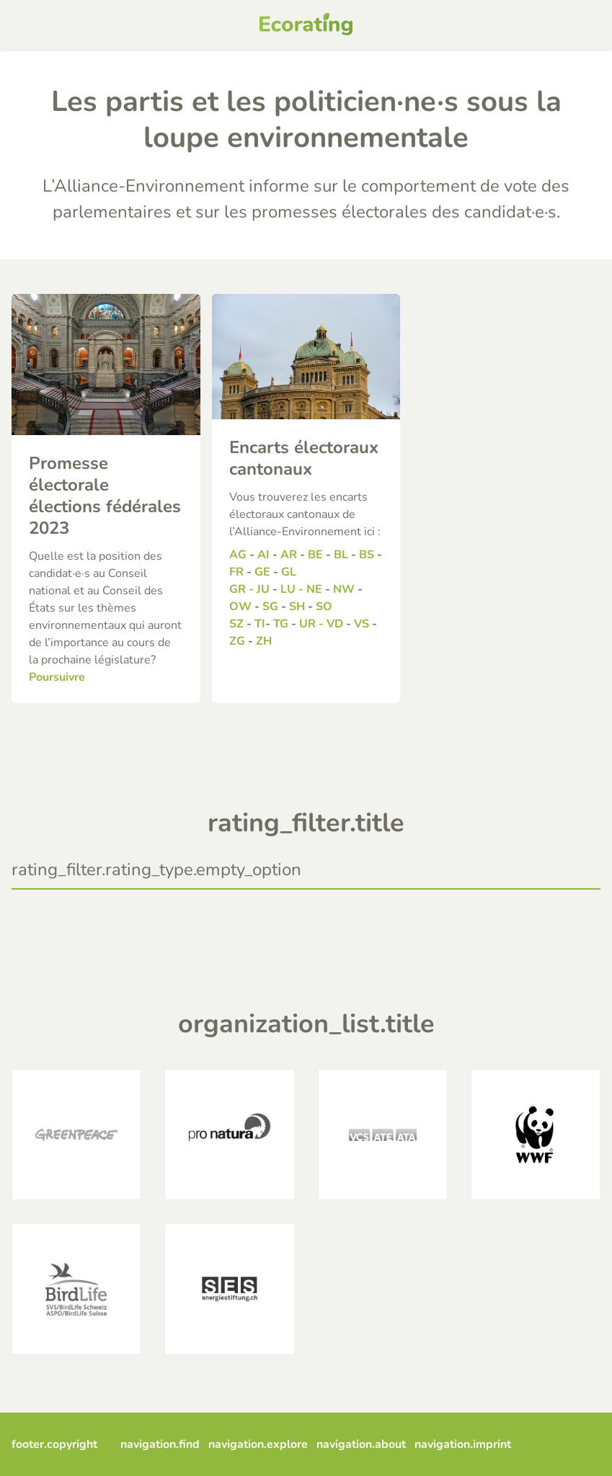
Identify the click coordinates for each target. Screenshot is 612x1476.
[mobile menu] (24, 24)
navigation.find (160, 1444)
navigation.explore (258, 1444)
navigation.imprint (462, 1444)
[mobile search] (587, 24)
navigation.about (361, 1444)
